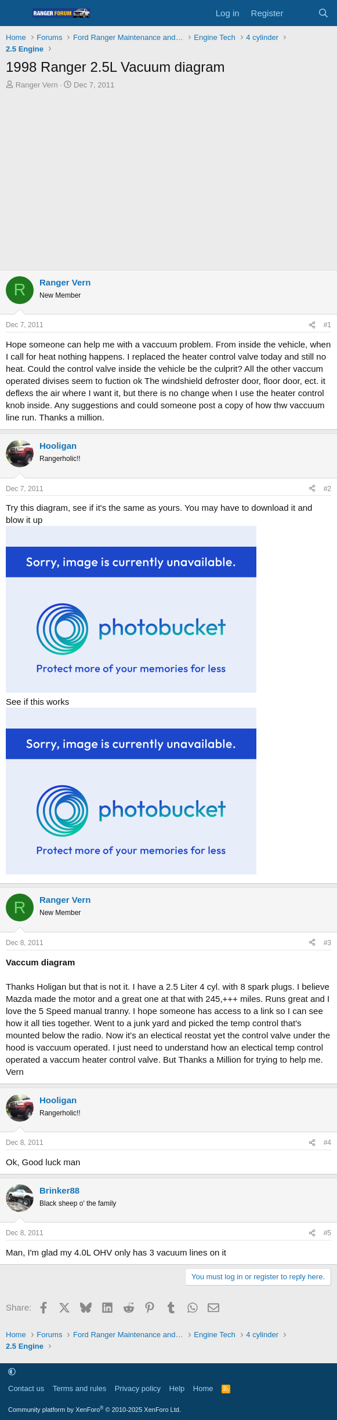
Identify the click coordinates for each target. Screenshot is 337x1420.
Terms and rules (79, 1388)
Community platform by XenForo (94, 1409)
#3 (327, 943)
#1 (327, 325)
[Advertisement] (168, 177)
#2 (327, 489)
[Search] (323, 13)
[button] (12, 1371)
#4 (327, 1143)
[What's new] (300, 13)
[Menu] (16, 13)
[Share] (312, 325)
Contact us (26, 1388)
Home (203, 1388)
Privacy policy (138, 1388)
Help (177, 1388)
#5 (327, 1233)
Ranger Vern (37, 84)
